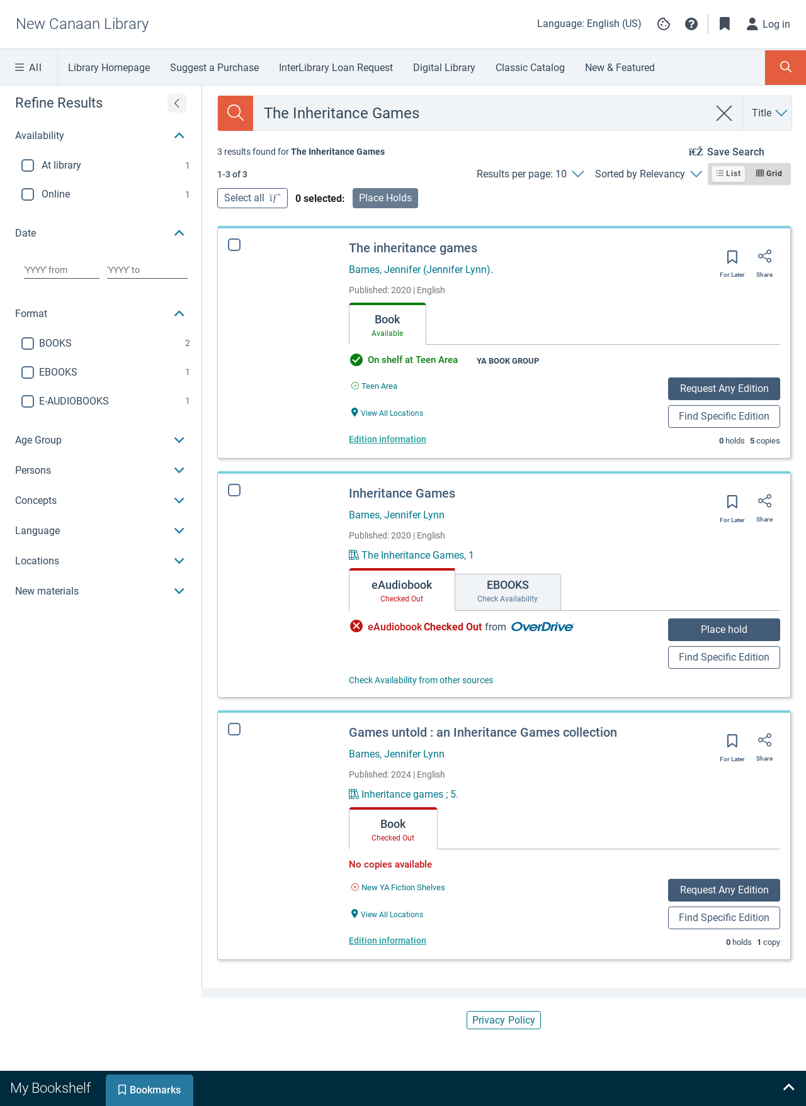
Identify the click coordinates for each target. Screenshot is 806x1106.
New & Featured (620, 68)
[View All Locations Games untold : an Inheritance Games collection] (387, 914)
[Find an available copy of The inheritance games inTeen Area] (374, 386)
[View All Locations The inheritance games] (387, 412)
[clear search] (724, 113)
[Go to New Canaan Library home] (82, 24)
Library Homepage (109, 68)
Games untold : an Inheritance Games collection (483, 732)
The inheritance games (413, 247)
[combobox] (481, 113)
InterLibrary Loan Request (336, 68)
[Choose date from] (61, 270)
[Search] (235, 113)
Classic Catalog (530, 68)
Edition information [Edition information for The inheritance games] (387, 439)
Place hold (724, 629)
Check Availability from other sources (421, 680)
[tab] (387, 324)
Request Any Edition (724, 388)
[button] (691, 24)
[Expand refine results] (176, 103)
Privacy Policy (503, 1020)
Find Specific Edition (724, 416)
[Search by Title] (770, 113)
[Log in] (769, 24)
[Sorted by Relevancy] (648, 174)
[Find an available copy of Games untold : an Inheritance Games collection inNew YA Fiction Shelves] (398, 887)
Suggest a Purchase (214, 68)
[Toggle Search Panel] (785, 67)
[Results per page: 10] (529, 174)
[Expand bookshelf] (788, 1088)
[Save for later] (732, 261)
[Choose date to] (147, 270)
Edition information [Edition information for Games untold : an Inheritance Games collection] (387, 941)
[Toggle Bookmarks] (724, 24)
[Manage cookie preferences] (663, 24)
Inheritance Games (402, 493)
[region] (101, 346)
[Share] (764, 260)
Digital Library (444, 68)
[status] (301, 152)
